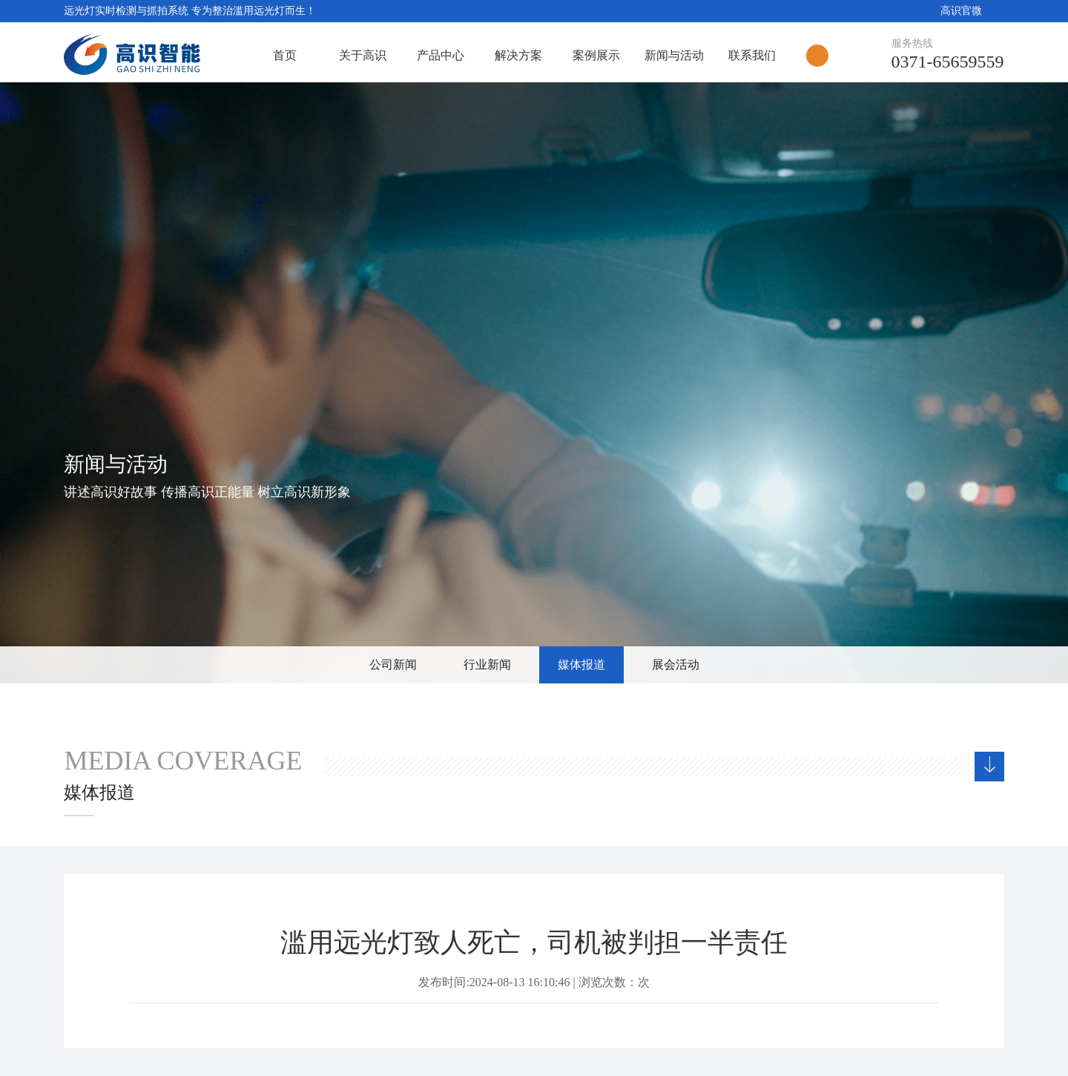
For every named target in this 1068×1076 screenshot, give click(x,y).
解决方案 (518, 55)
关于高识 (362, 55)
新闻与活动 (674, 55)
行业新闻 (487, 664)
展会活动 (675, 664)
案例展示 (596, 55)
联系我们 (752, 55)
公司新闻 (393, 664)
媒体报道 (581, 664)
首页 (285, 55)
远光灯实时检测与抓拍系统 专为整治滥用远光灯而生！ (190, 10)
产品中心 (440, 55)
